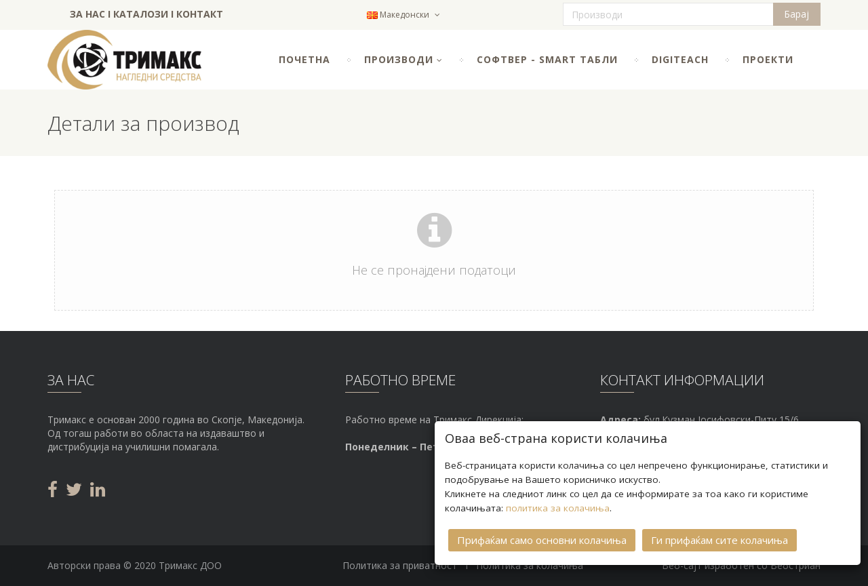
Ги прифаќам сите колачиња (719, 538)
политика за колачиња (558, 507)
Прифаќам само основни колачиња (542, 538)
